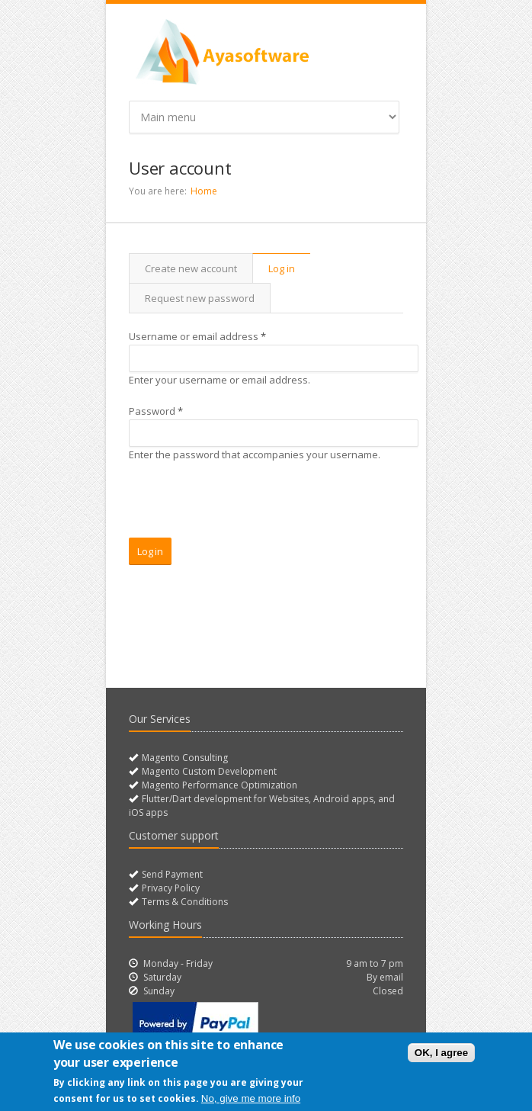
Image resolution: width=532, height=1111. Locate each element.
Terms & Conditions (183, 901)
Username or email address (197, 336)
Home (204, 191)
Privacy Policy (169, 887)
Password (156, 411)
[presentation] (245, 508)
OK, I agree (441, 1052)
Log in (289, 268)
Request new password (200, 298)
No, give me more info (250, 1098)
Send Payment (171, 874)
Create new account (191, 268)
